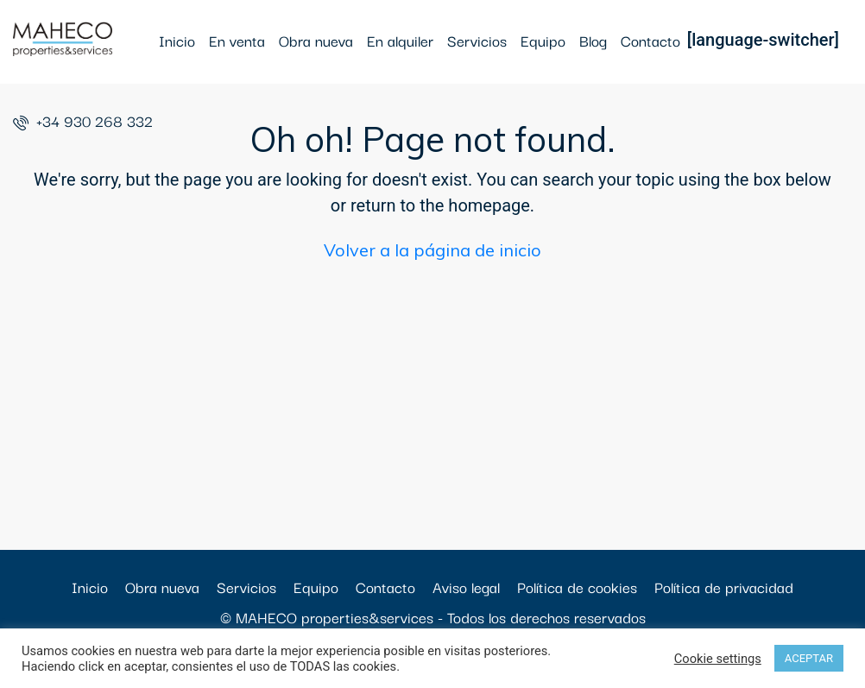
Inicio (177, 40)
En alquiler (400, 40)
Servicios (477, 40)
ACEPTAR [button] (809, 658)
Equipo (543, 40)
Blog (593, 40)
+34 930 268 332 (83, 120)
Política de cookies (577, 586)
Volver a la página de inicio (432, 250)
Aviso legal (466, 586)
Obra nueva (316, 40)
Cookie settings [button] (717, 658)
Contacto (650, 40)
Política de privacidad (723, 586)
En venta (237, 40)
